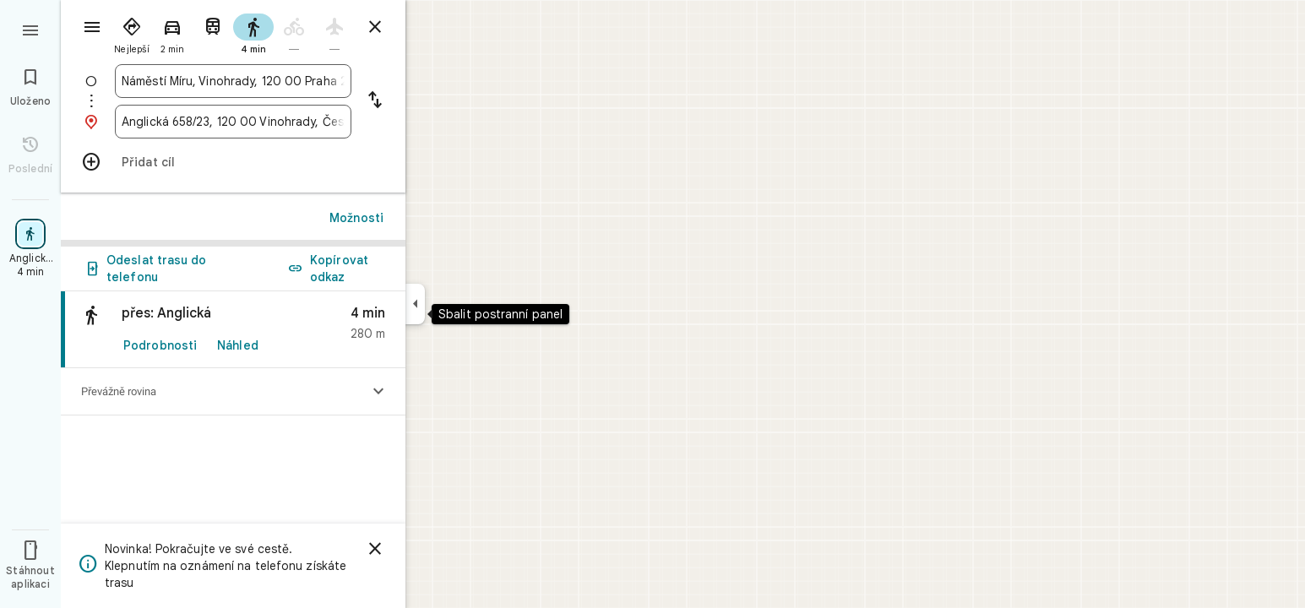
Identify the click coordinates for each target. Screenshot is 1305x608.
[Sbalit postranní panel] (415, 304)
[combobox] (233, 81)
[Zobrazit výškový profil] (378, 392)
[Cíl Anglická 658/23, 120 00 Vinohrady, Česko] (233, 121)
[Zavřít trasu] (375, 27)
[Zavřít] (375, 549)
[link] (233, 329)
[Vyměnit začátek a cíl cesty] (375, 101)
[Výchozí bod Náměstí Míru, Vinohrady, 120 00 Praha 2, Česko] (233, 81)
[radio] (131, 32)
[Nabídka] (30, 29)
